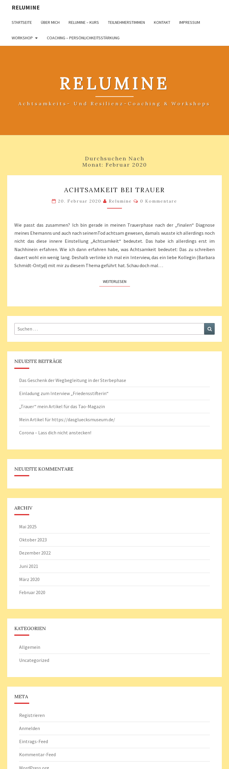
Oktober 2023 (33, 540)
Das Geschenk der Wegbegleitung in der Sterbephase (72, 380)
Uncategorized (34, 660)
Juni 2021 (28, 566)
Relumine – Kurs (84, 22)
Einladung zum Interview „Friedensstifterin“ (64, 393)
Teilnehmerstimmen (126, 22)
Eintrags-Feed (33, 741)
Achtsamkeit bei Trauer (114, 190)
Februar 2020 (32, 592)
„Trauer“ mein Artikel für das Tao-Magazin (62, 406)
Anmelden (29, 728)
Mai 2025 (28, 527)
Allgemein (29, 647)
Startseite (22, 22)
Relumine (26, 7)
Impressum (189, 22)
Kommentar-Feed (37, 754)
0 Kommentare (158, 201)
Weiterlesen (116, 281)
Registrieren (32, 715)
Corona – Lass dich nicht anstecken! (55, 433)
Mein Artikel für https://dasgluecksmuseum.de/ (67, 419)
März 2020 (29, 579)
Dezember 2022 (35, 553)
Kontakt (162, 22)
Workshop (22, 37)
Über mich (50, 22)
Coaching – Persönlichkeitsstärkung (83, 37)
